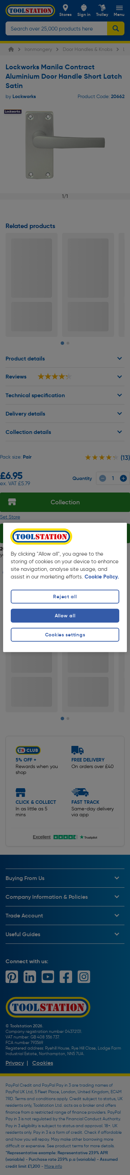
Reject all (65, 596)
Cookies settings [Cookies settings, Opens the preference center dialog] (65, 635)
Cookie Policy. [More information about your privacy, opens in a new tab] (102, 577)
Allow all (65, 615)
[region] (65, 587)
